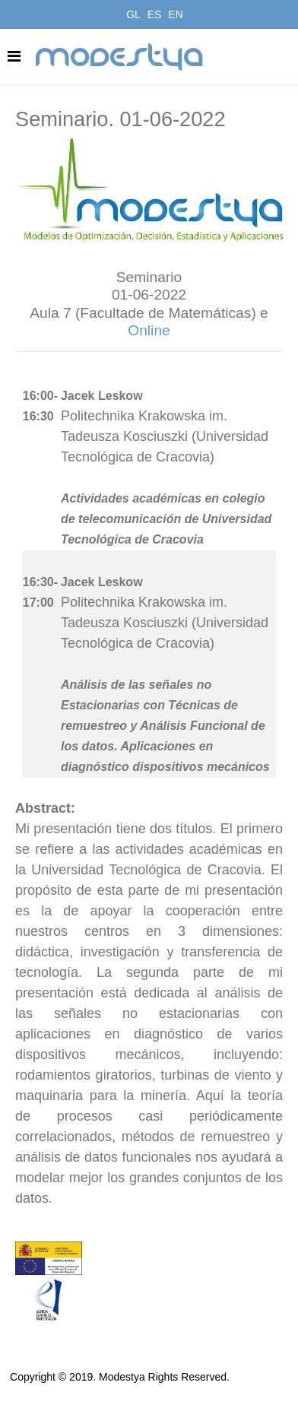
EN (175, 14)
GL (133, 14)
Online (149, 330)
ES (154, 14)
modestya (120, 57)
